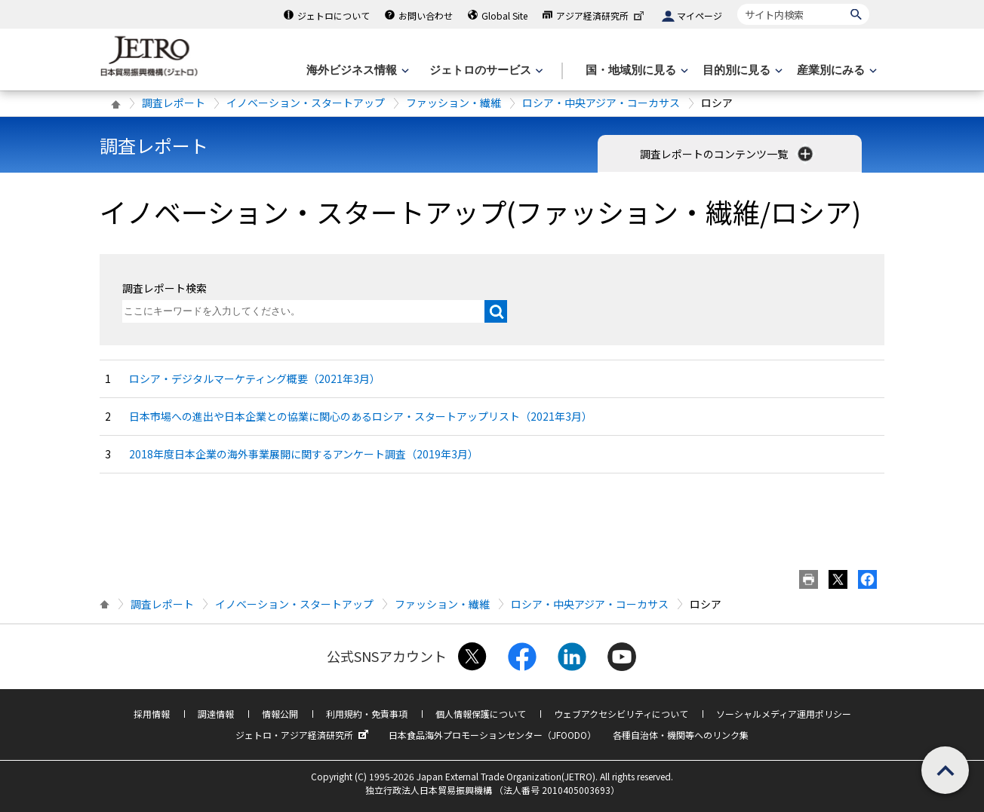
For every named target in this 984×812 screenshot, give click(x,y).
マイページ (699, 15)
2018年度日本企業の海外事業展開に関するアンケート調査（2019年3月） (303, 453)
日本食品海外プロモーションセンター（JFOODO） (492, 734)
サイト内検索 (736, 3)
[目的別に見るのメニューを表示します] (741, 70)
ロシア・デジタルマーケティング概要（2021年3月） (254, 378)
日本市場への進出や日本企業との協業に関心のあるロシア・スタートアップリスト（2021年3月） (360, 416)
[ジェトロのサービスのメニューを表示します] (484, 70)
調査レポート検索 (164, 288)
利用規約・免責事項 (366, 713)
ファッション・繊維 (453, 102)
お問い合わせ (425, 15)
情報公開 (280, 713)
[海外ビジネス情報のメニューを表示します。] (356, 70)
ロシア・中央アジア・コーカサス (601, 102)
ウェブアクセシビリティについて (621, 713)
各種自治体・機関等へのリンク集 (681, 734)
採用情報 (152, 713)
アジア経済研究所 (601, 15)
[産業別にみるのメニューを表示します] (835, 70)
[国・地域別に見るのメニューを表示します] (635, 70)
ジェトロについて (333, 15)
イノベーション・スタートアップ (305, 102)
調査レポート (173, 102)
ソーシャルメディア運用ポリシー (783, 713)
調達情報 (216, 713)
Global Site (504, 15)
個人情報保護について (480, 713)
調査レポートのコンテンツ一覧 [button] (728, 153)
